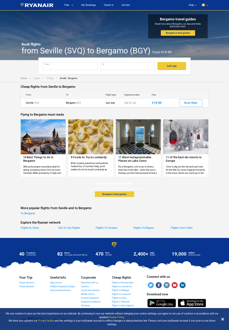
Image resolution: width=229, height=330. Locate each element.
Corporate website (90, 290)
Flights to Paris (119, 298)
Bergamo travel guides (178, 33)
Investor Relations (90, 298)
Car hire (125, 5)
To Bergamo (28, 213)
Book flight (190, 102)
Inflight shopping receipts (62, 286)
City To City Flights (69, 227)
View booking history (60, 290)
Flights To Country (106, 227)
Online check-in (26, 282)
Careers (85, 286)
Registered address (91, 301)
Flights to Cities (30, 227)
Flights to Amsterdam (123, 282)
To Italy (50, 78)
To (103, 64)
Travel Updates (26, 286)
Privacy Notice (46, 320)
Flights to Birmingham (123, 305)
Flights (37, 78)
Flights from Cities (182, 227)
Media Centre (87, 294)
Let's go (172, 66)
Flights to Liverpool (121, 294)
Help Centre (56, 282)
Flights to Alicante (121, 301)
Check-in (109, 5)
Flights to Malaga (120, 290)
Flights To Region (143, 227)
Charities (85, 305)
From (47, 64)
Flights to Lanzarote (122, 286)
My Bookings (88, 5)
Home (24, 78)
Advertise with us (89, 282)
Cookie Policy (116, 317)
